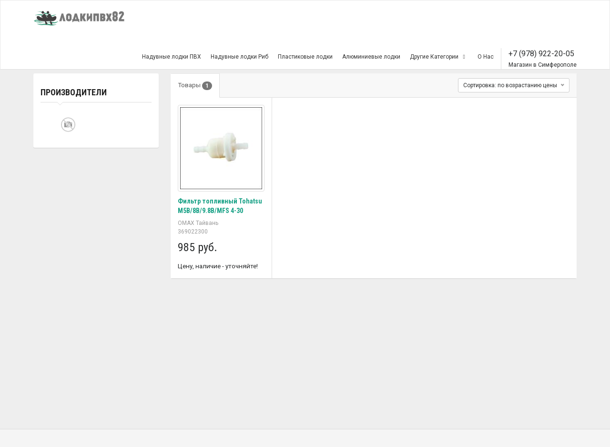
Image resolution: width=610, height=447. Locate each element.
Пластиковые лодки (305, 56)
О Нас (486, 56)
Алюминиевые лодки (371, 56)
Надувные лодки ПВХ (171, 56)
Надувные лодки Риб (239, 56)
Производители (74, 92)
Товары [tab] (195, 85)
